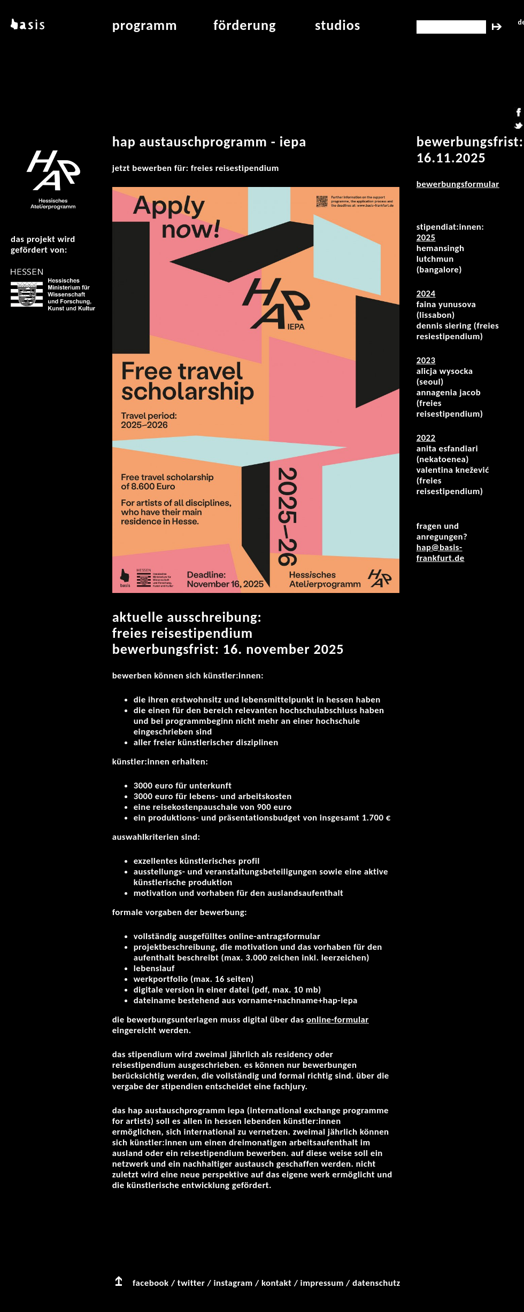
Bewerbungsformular (458, 184)
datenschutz (376, 1282)
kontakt (276, 1282)
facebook (151, 1282)
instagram (232, 1282)
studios (337, 25)
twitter (191, 1282)
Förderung (244, 25)
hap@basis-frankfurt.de (441, 553)
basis (26, 25)
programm (145, 25)
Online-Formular (337, 1019)
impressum (322, 1282)
